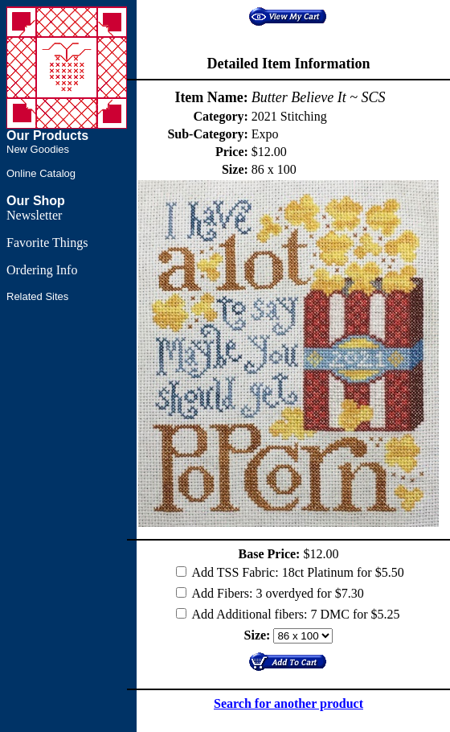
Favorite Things (47, 242)
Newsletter (34, 215)
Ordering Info (41, 270)
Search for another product (288, 703)
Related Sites (37, 296)
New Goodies (37, 149)
